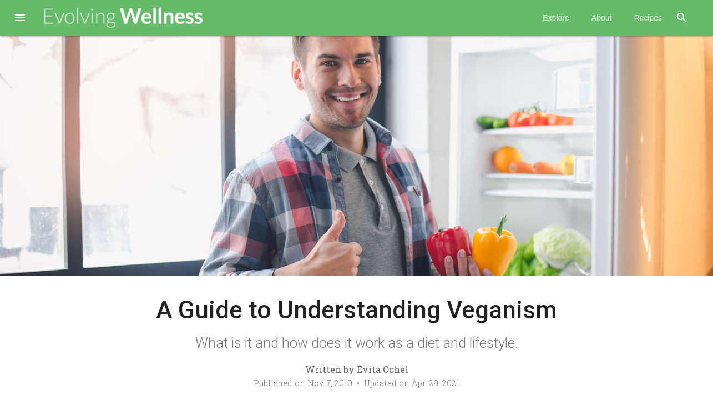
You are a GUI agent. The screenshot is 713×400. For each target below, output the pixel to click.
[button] (20, 19)
